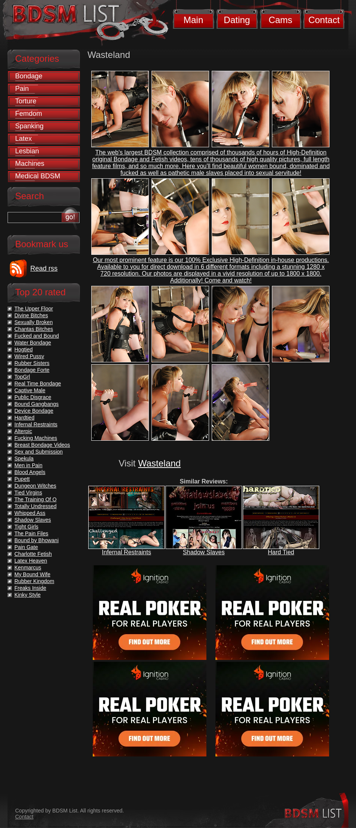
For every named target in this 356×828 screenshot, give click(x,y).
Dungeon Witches (35, 486)
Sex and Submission (38, 452)
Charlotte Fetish (33, 554)
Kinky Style (27, 595)
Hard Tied (281, 552)
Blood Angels (29, 472)
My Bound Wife (32, 574)
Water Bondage (32, 343)
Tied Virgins (28, 493)
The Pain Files (31, 533)
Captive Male (29, 390)
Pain (22, 88)
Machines (29, 163)
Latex (23, 138)
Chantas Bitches (33, 329)
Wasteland (159, 463)
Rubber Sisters (32, 363)
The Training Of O (35, 499)
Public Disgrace (32, 397)
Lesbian (27, 151)
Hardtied (24, 418)
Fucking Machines (35, 438)
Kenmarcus (27, 567)
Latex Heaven (30, 561)
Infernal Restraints (126, 552)
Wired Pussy (29, 356)
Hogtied (23, 349)
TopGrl (22, 377)
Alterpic (23, 431)
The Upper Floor (33, 309)
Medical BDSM (37, 176)
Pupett (22, 479)
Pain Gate (26, 547)
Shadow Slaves (204, 552)
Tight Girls (26, 527)
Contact (324, 20)
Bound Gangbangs (36, 404)
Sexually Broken (33, 322)
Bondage (28, 76)
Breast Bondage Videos (42, 445)
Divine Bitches (31, 315)
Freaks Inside (30, 588)
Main (193, 20)
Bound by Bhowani (36, 540)
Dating (237, 20)
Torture (25, 101)
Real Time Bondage (37, 383)
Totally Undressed (35, 506)
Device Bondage (33, 411)
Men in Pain (28, 465)
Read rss (44, 268)
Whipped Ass (29, 513)
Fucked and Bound (36, 336)
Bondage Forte (32, 370)
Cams (280, 20)
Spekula (24, 458)
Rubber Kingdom (34, 581)
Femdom (28, 113)
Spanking (29, 126)
